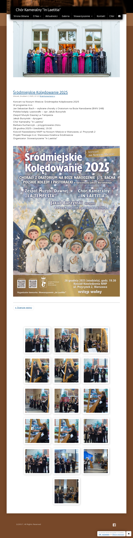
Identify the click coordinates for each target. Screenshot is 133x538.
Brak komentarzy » (47, 96)
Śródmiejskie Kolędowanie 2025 (40, 92)
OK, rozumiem (104, 535)
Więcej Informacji (118, 535)
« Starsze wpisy (23, 307)
